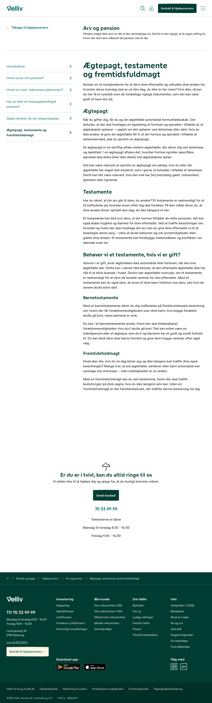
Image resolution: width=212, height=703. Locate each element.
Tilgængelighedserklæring (167, 688)
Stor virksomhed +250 (108, 605)
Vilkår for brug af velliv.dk (21, 688)
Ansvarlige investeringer (71, 629)
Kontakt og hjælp (25, 578)
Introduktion (40, 66)
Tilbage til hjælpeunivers (27, 27)
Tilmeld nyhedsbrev (145, 635)
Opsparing (62, 605)
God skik (176, 629)
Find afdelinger (180, 646)
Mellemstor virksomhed (109, 617)
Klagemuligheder (182, 635)
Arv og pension (74, 578)
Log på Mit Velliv (17, 642)
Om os (137, 611)
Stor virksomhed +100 (108, 611)
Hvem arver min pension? (40, 78)
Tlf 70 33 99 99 (21, 612)
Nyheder (138, 605)
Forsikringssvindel (138, 688)
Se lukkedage (179, 640)
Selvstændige (103, 629)
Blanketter (177, 611)
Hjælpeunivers (50, 578)
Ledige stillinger (143, 617)
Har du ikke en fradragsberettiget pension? (40, 103)
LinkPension (63, 617)
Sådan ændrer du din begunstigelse (40, 118)
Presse (137, 629)
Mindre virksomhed (106, 623)
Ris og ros (177, 623)
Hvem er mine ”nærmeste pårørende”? (40, 89)
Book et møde (180, 617)
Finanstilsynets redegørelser (108, 688)
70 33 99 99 (106, 509)
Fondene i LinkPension (70, 623)
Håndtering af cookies (75, 688)
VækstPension (65, 611)
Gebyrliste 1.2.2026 (182, 605)
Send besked (106, 495)
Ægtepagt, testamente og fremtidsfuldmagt (40, 132)
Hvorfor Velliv (141, 623)
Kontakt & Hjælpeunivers (177, 8)
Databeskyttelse (49, 688)
